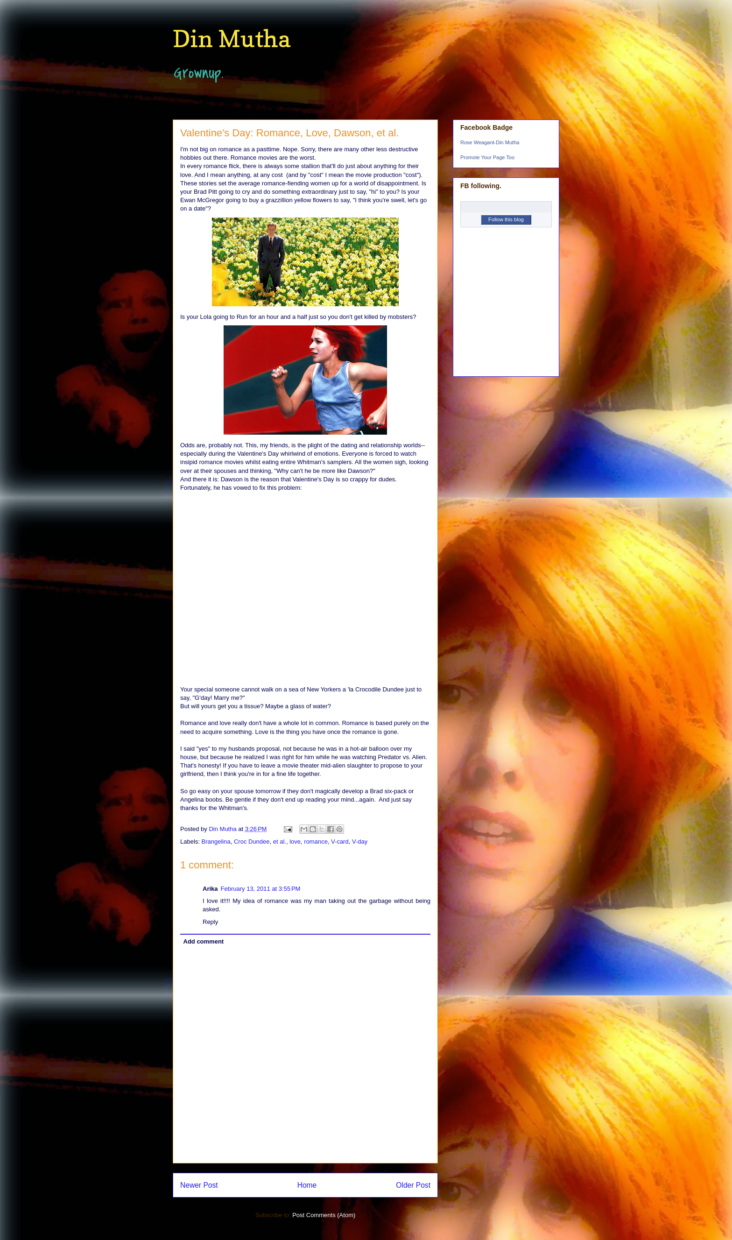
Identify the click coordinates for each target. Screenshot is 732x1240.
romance (316, 841)
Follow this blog (506, 219)
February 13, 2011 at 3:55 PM (261, 888)
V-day (359, 841)
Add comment (203, 941)
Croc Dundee (252, 841)
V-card (340, 841)
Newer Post (199, 1185)
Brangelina (216, 841)
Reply (210, 921)
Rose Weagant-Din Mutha (489, 142)
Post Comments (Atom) (323, 1215)
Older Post (413, 1185)
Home (307, 1185)
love (295, 841)
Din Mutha (231, 38)
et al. (279, 841)
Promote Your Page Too (487, 157)
